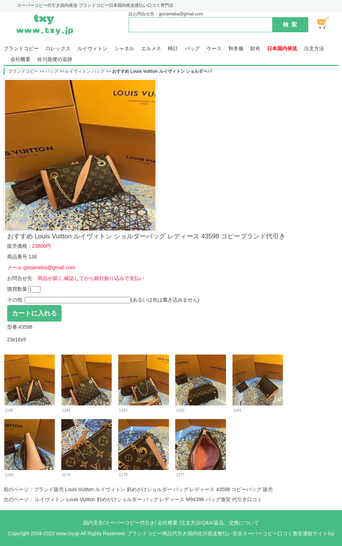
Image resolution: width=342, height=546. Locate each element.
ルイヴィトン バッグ (85, 71)
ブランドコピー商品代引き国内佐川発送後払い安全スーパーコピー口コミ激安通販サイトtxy (230, 533)
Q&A (207, 523)
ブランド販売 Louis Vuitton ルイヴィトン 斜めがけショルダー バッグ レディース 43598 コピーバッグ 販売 (153, 489)
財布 (255, 48)
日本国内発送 (282, 48)
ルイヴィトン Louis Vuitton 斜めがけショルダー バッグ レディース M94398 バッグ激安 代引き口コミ (148, 499)
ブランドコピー (21, 48)
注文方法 (314, 48)
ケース (214, 48)
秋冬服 (236, 48)
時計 (173, 48)
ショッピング (326, 23)
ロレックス (58, 48)
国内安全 (93, 523)
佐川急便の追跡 (54, 59)
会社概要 (20, 59)
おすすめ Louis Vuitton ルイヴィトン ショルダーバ (162, 71)
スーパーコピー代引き (130, 523)
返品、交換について (236, 523)
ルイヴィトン (92, 48)
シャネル (124, 48)
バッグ (192, 48)
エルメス (151, 48)
